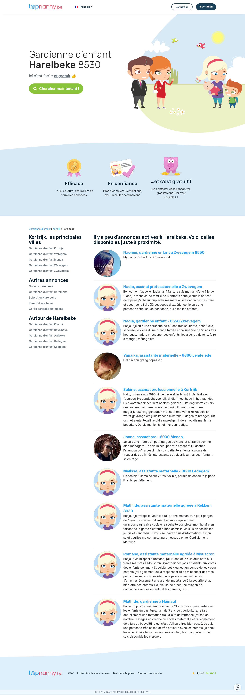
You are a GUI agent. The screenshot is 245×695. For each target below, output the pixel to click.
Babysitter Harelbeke (42, 297)
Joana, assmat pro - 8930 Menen (153, 437)
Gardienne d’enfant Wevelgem (48, 265)
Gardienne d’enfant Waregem (48, 254)
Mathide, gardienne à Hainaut (149, 601)
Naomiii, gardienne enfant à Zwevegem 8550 (164, 252)
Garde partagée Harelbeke (46, 308)
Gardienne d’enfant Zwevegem (49, 270)
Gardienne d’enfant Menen (46, 259)
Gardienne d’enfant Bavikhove (48, 330)
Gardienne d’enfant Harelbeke (48, 292)
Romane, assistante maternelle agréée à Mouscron (169, 554)
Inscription (206, 6)
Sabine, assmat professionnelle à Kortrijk (160, 389)
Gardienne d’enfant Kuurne (46, 324)
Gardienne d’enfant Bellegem (48, 341)
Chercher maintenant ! (56, 88)
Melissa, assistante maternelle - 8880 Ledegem (166, 471)
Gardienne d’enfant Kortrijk (46, 248)
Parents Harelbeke (41, 303)
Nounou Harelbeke (41, 286)
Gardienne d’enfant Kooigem (47, 346)
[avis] (196, 673)
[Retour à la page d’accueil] (46, 7)
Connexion (182, 6)
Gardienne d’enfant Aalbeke (47, 335)
